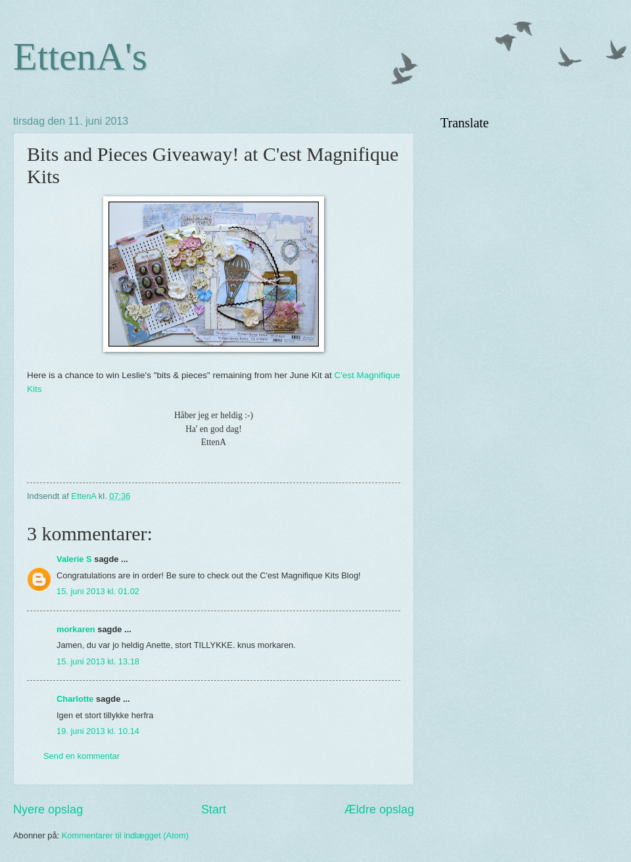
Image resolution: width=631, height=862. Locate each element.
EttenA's (80, 56)
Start (213, 809)
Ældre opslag (379, 809)
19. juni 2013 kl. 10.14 (98, 731)
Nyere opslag (48, 809)
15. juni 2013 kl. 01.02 (98, 591)
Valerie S (74, 559)
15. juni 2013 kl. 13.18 (98, 661)
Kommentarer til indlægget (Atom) (125, 835)
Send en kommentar (81, 756)
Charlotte (75, 699)
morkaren (76, 629)
